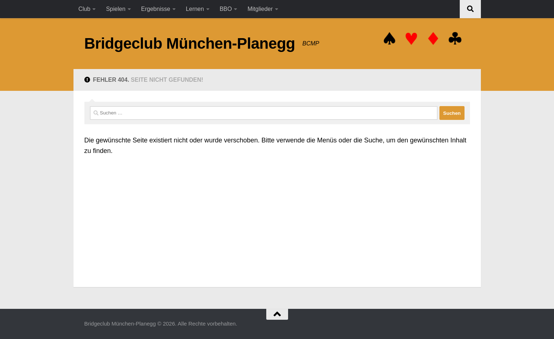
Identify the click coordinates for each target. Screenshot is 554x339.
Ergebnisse (155, 9)
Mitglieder (259, 9)
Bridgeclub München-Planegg (189, 43)
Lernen (195, 9)
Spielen (115, 9)
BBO (226, 9)
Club (85, 9)
